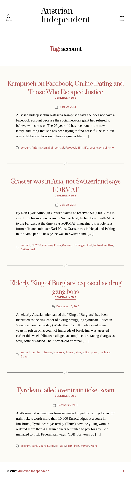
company (47, 245)
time (111, 148)
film (80, 148)
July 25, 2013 (68, 205)
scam (69, 446)
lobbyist (98, 245)
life (86, 148)
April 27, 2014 (68, 107)
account (25, 148)
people (94, 148)
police (86, 352)
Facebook (71, 148)
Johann (70, 352)
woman (85, 446)
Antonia (36, 148)
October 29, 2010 (67, 405)
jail (57, 446)
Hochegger (79, 245)
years (93, 446)
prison (94, 352)
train (76, 446)
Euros (57, 245)
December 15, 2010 (67, 306)
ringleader (106, 352)
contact (59, 148)
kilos (78, 352)
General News (65, 98)
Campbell (48, 148)
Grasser (66, 245)
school (103, 148)
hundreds (58, 352)
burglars (37, 352)
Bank (35, 446)
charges (47, 352)
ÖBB (62, 446)
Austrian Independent (33, 471)
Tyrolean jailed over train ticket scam (65, 390)
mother (108, 245)
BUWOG (36, 245)
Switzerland (28, 249)
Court (42, 446)
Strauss (25, 356)
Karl (89, 245)
